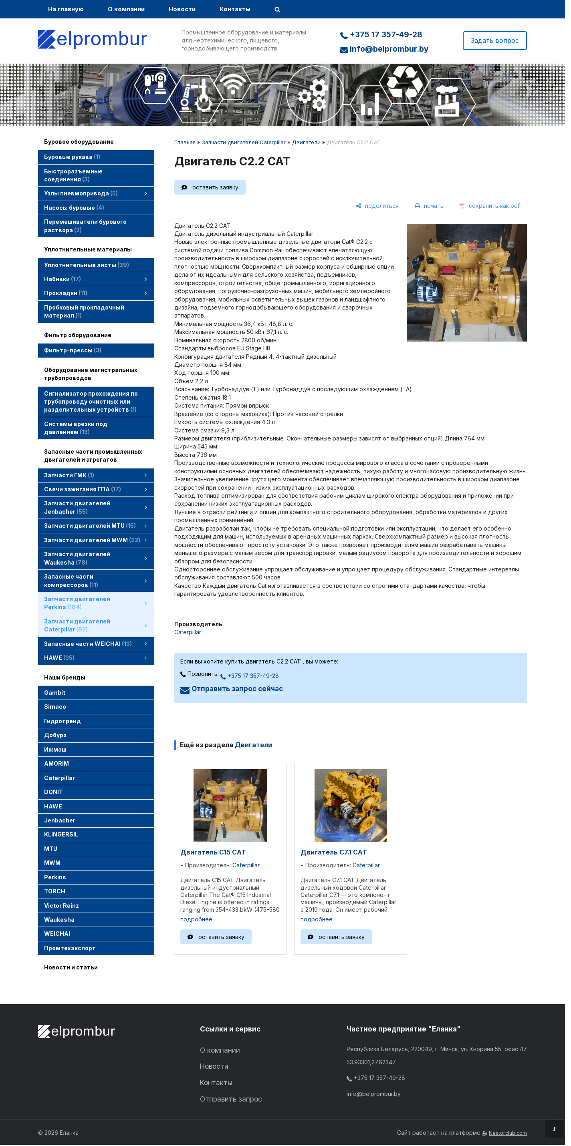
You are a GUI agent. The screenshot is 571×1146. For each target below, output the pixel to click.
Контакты (235, 9)
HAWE (53, 806)
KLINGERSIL (61, 834)
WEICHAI (57, 933)
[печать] (429, 205)
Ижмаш (55, 749)
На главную (66, 9)
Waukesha (59, 919)
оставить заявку (215, 187)
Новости (182, 9)
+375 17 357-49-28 (381, 34)
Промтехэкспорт (70, 948)
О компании (126, 9)
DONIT (53, 791)
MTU (50, 848)
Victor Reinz (61, 905)
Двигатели (306, 142)
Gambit (54, 692)
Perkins (55, 877)
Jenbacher (59, 820)
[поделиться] (377, 205)
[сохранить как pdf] (489, 205)
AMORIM (56, 763)
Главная (185, 142)
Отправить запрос (231, 1099)
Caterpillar (59, 777)
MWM (52, 862)
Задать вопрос (495, 40)
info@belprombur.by (384, 49)
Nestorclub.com (508, 1133)
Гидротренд (62, 721)
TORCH (54, 891)
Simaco (55, 706)
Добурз (55, 735)
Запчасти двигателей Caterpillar (244, 142)
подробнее (196, 919)
